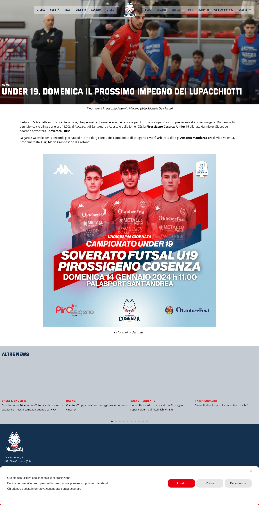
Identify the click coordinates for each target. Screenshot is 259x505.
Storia (41, 9)
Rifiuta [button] (210, 483)
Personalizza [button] (238, 483)
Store (110, 9)
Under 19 (81, 9)
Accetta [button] (181, 483)
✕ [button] (250, 471)
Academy (96, 9)
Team (68, 9)
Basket (245, 10)
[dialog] (129, 485)
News (148, 9)
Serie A (176, 9)
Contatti (203, 9)
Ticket (189, 9)
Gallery (161, 9)
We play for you (223, 9)
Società (54, 9)
